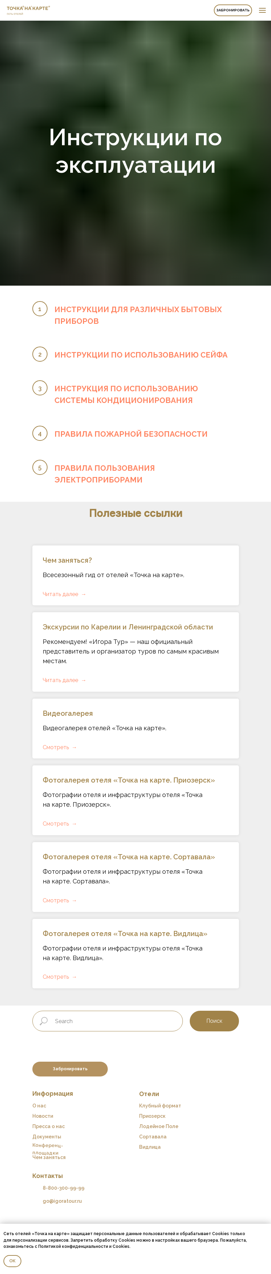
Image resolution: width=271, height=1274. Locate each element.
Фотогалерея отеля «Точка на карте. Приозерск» (129, 780)
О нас (39, 1105)
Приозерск (152, 1116)
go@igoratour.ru (62, 1201)
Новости (42, 1116)
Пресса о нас (48, 1126)
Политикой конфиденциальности (73, 1246)
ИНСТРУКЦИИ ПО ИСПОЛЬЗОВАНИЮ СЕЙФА (141, 354)
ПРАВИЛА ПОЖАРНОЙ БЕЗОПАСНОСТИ (131, 433)
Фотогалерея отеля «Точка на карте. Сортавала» (129, 857)
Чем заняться (49, 1157)
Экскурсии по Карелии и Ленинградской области (128, 627)
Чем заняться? (67, 560)
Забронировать (233, 10)
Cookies (121, 1246)
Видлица (150, 1147)
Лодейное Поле (158, 1126)
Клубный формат (160, 1105)
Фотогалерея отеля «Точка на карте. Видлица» (125, 934)
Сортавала (153, 1136)
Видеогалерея (68, 713)
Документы (46, 1136)
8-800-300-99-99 (63, 1188)
